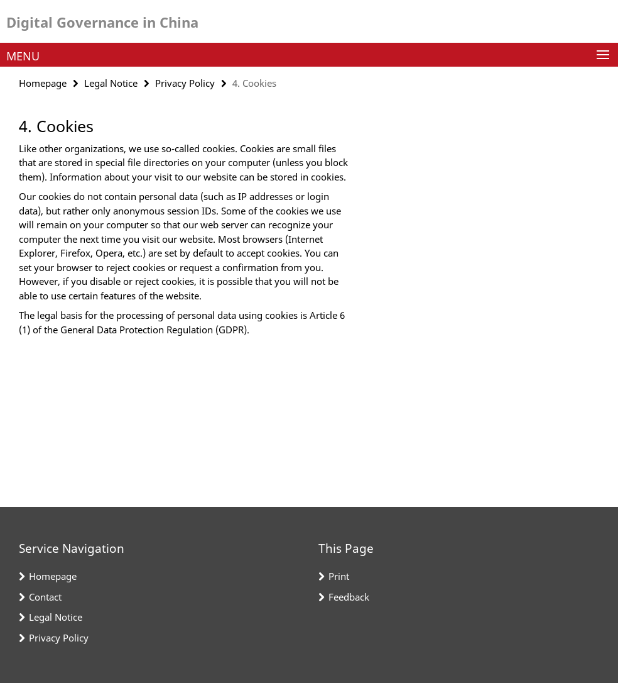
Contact (45, 597)
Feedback (348, 597)
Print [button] (338, 576)
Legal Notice (111, 83)
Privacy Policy (185, 83)
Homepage (43, 83)
